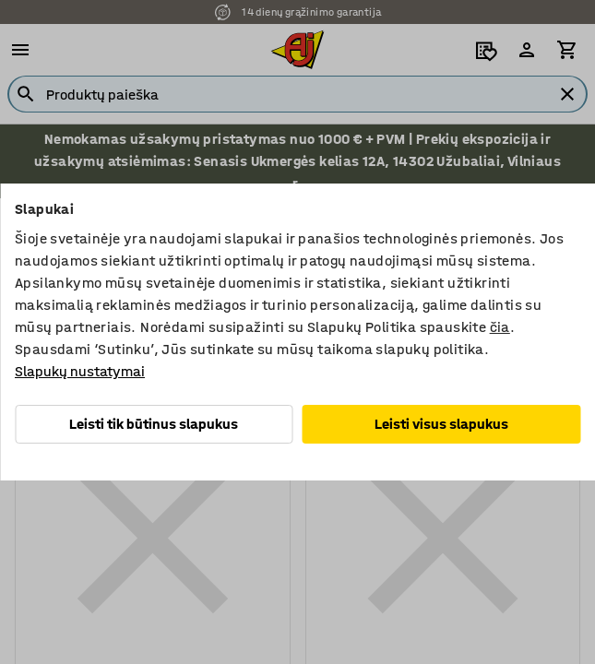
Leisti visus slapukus (441, 424)
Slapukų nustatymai (80, 371)
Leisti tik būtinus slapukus (153, 424)
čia (500, 327)
